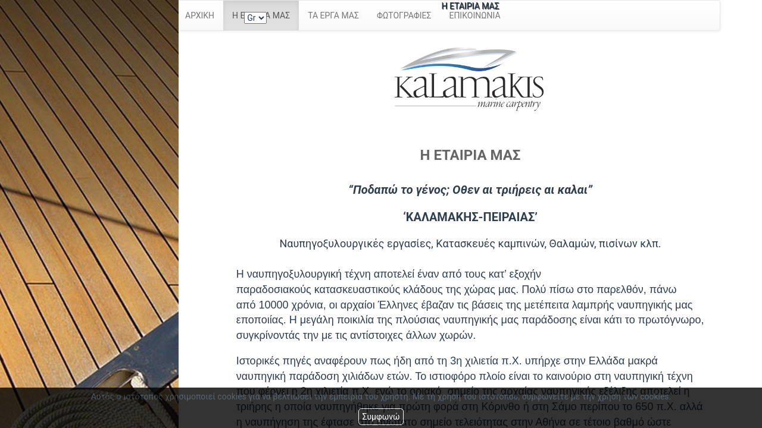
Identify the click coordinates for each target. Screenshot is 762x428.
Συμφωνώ (380, 416)
